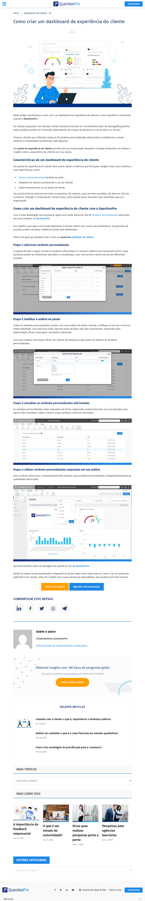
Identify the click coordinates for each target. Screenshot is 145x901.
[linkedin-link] (67, 890)
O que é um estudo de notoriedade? (53, 830)
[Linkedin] (19, 608)
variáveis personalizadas (105, 215)
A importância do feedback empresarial (25, 828)
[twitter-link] (61, 890)
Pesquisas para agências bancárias (113, 830)
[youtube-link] (73, 890)
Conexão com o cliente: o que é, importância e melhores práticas (73, 719)
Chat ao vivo (115, 890)
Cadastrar (133, 4)
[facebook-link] (55, 890)
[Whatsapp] (53, 608)
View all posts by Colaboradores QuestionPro (61, 645)
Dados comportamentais (32, 177)
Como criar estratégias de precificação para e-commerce (69, 747)
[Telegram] (64, 608)
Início (16, 13)
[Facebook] (30, 608)
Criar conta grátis (55, 586)
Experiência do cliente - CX (37, 13)
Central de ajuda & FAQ (92, 890)
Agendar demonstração (86, 586)
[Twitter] (41, 608)
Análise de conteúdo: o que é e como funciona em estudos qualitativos (77, 733)
